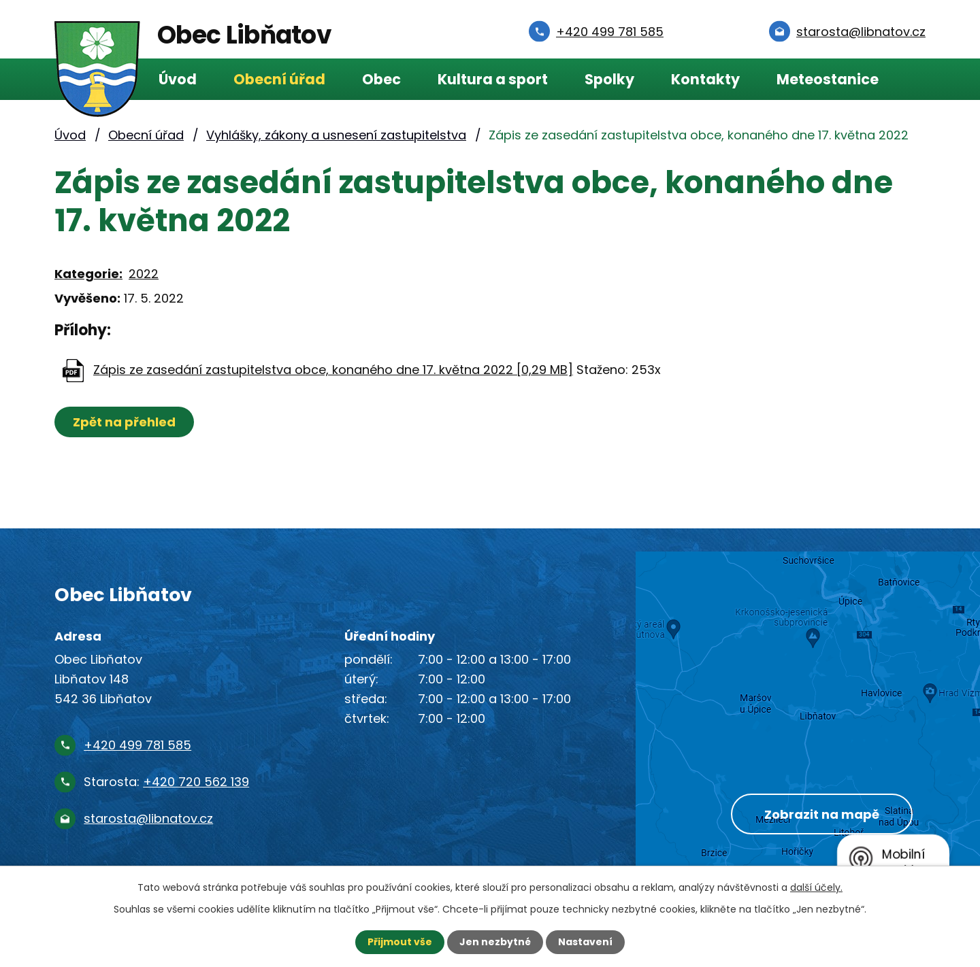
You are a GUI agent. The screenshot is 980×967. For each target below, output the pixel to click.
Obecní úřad (279, 79)
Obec (381, 79)
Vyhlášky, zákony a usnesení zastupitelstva (336, 134)
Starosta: (166, 781)
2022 (144, 273)
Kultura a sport (493, 79)
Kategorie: (88, 273)
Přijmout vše (400, 942)
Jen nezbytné (495, 942)
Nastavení (585, 942)
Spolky (609, 79)
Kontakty (705, 79)
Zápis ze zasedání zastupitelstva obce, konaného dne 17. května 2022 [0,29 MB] (333, 369)
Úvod (178, 79)
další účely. (816, 887)
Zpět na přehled (124, 421)
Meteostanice (828, 79)
